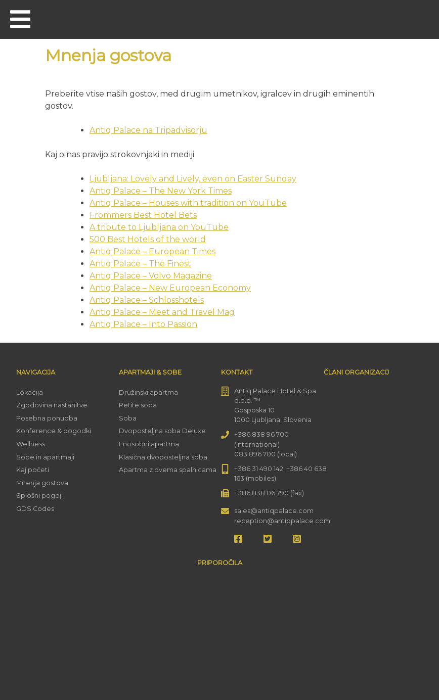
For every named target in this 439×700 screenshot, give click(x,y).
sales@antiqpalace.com (274, 511)
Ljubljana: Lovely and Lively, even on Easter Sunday (193, 178)
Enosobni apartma (149, 444)
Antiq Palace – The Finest (140, 263)
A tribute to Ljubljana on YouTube (159, 227)
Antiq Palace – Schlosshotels (147, 300)
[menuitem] (417, 18)
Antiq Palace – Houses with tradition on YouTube (188, 203)
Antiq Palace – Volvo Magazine (151, 276)
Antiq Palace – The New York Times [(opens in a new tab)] (161, 191)
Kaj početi (32, 470)
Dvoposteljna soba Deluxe (162, 431)
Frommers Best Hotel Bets (143, 215)
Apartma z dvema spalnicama (167, 470)
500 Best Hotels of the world (148, 239)
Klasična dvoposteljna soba (163, 457)
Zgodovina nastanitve (51, 405)
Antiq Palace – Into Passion (143, 324)
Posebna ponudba (46, 418)
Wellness (30, 444)
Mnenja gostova (42, 483)
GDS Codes (35, 508)
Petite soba (138, 405)
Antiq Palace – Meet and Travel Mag (162, 312)
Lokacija (29, 392)
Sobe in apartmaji (45, 457)
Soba (128, 418)
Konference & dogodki (53, 431)
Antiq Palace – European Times (152, 251)
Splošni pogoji (39, 495)
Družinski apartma (148, 392)
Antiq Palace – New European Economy (170, 288)
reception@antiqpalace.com (282, 521)
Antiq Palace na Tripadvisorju (148, 130)
